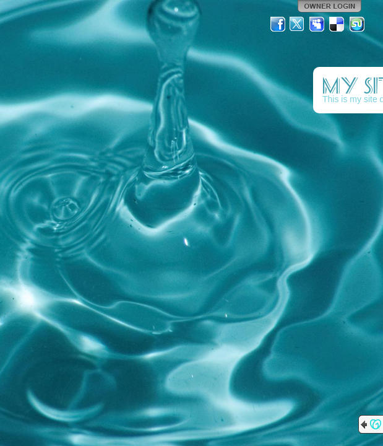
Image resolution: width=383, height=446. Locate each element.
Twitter (297, 24)
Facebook (277, 24)
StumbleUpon (357, 24)
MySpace (317, 24)
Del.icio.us (337, 24)
